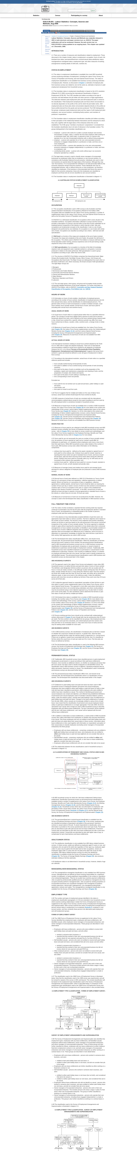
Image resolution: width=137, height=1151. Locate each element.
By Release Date (46, 19)
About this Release (47, 50)
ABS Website (79, 2)
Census (57, 15)
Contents (47, 53)
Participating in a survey (79, 15)
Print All (57, 32)
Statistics (36, 15)
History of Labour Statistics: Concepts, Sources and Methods (47, 42)
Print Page (51, 32)
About (101, 15)
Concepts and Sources (62, 36)
